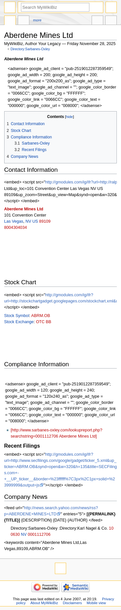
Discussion (23, 21)
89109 (44, 221)
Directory (10, 21)
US (35, 221)
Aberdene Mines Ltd (23, 209)
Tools (111, 21)
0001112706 (39, 534)
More (37, 20)
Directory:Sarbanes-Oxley (30, 49)
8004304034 (15, 227)
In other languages (97, 21)
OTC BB (43, 322)
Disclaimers (72, 603)
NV (28, 221)
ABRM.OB (40, 315)
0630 (15, 534)
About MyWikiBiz (44, 603)
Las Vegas (13, 221)
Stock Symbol (16, 315)
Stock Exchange (19, 322)
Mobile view (96, 603)
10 (111, 528)
